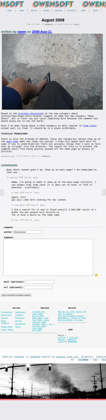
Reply (35, 186)
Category (71, 11)
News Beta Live (40, 332)
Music (18, 342)
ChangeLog (49, 25)
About (95, 11)
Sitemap (83, 378)
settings (73, 354)
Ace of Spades (65, 327)
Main (9, 11)
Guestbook (20, 324)
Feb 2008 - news (40, 334)
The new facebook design (71, 329)
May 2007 (36, 348)
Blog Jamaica (5, 336)
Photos (4, 331)
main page (12, 147)
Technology (6, 324)
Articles (19, 331)
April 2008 (38, 329)
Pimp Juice (89, 129)
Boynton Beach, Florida (70, 334)
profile (62, 354)
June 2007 (37, 345)
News (22, 11)
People (61, 357)
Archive (59, 11)
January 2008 (39, 337)
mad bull (14, 186)
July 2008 (37, 327)
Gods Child (19, 214)
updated (35, 375)
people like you (67, 375)
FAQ (95, 378)
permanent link (7, 165)
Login (61, 359)
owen (22, 32)
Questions (6, 328)
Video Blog (6, 342)
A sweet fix (38, 324)
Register (72, 359)
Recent (34, 11)
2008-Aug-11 (42, 32)
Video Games (7, 345)
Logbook (19, 328)
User (83, 11)
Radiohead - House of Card (72, 332)
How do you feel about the (72, 324)
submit (76, 25)
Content (19, 375)
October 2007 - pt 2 (43, 340)
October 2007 (39, 342)
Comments (71, 357)
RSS (104, 378)
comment (8, 237)
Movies (18, 335)
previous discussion (30, 114)
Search (46, 11)
